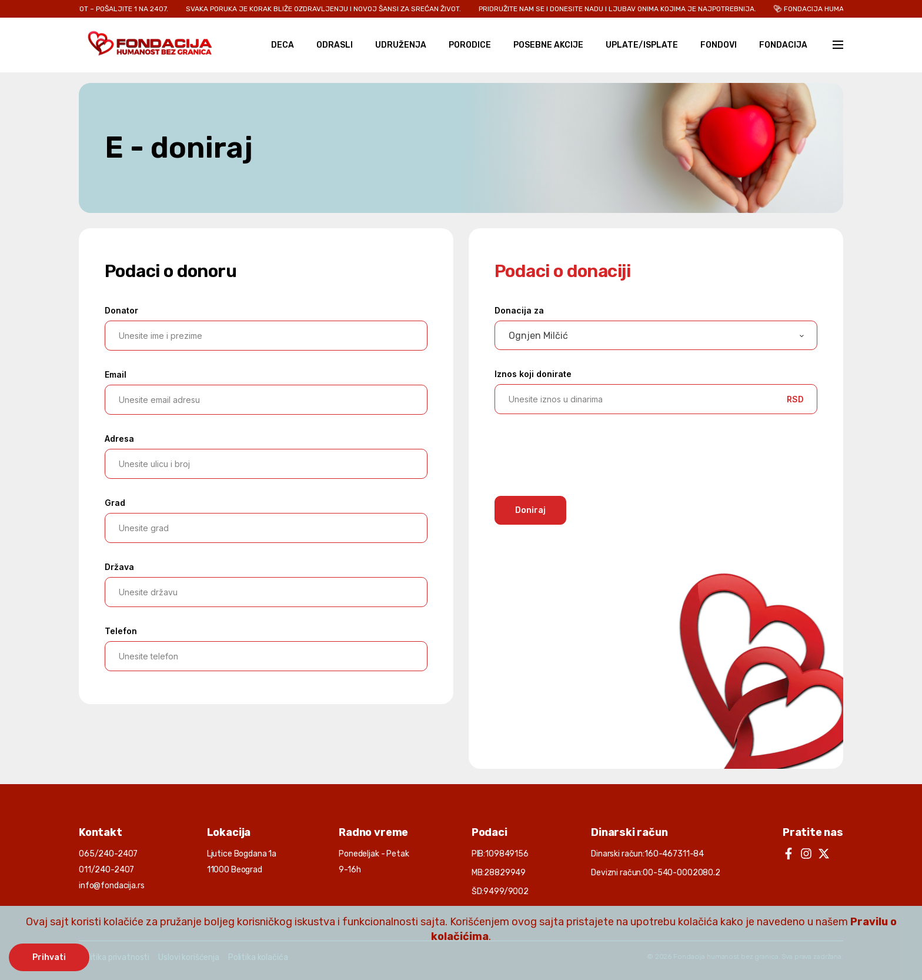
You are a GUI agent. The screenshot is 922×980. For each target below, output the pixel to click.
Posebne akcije (548, 45)
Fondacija (783, 45)
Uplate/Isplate (642, 45)
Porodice (470, 45)
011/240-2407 (106, 870)
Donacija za (519, 310)
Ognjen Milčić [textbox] (538, 335)
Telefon (121, 631)
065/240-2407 (108, 854)
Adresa (119, 439)
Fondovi (718, 45)
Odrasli (334, 45)
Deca (282, 45)
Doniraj (530, 510)
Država (119, 567)
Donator (121, 310)
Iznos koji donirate (533, 374)
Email (115, 374)
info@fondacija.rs (112, 886)
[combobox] (656, 335)
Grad (115, 503)
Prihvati (49, 957)
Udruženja (400, 45)
